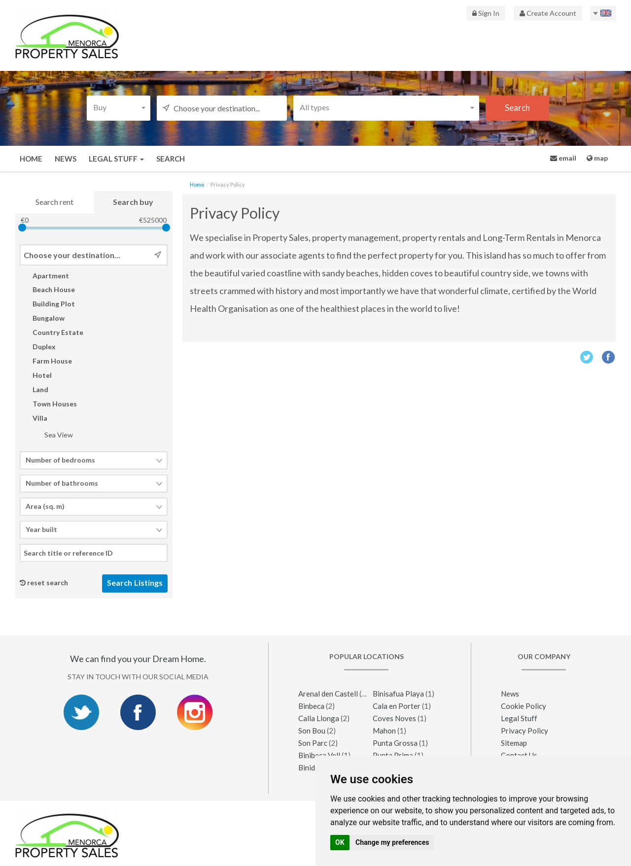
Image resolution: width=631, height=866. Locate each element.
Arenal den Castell (328, 693)
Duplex (38, 346)
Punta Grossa (395, 742)
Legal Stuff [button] (116, 158)
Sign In (485, 13)
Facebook (608, 357)
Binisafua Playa (398, 693)
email (563, 158)
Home (31, 158)
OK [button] (340, 842)
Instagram (194, 713)
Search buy (133, 201)
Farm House (46, 361)
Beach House (47, 290)
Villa (33, 418)
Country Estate (51, 332)
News (65, 158)
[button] (118, 107)
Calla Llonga (318, 718)
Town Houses (48, 404)
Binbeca (311, 705)
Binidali (310, 767)
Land (34, 389)
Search (170, 158)
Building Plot (47, 304)
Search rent (54, 201)
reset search (47, 583)
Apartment (44, 275)
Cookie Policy (523, 705)
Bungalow (42, 318)
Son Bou (311, 730)
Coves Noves (394, 718)
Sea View (52, 435)
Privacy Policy (524, 730)
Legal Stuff (519, 718)
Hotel (36, 375)
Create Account (548, 13)
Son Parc (312, 742)
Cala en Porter (397, 705)
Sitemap (514, 742)
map (597, 158)
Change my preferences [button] (392, 842)
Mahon (384, 730)
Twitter (586, 357)
